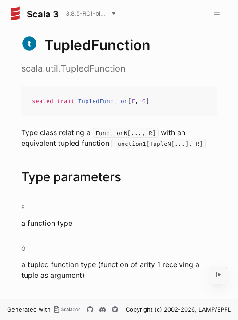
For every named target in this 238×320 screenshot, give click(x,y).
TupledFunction (103, 101)
